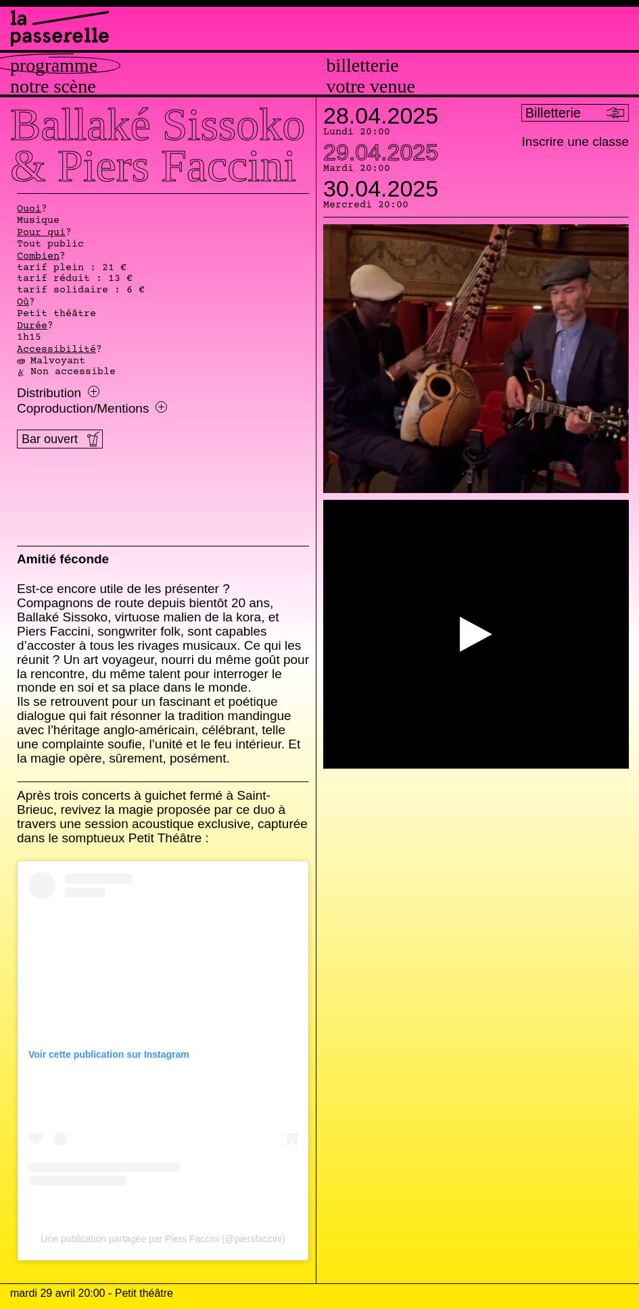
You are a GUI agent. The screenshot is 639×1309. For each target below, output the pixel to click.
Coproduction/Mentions (92, 408)
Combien (38, 256)
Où (23, 302)
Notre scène (53, 86)
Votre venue (371, 86)
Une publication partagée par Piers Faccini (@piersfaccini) (163, 1238)
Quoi (29, 209)
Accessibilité (56, 349)
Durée (32, 326)
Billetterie (363, 65)
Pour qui (41, 233)
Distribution (58, 393)
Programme (53, 65)
